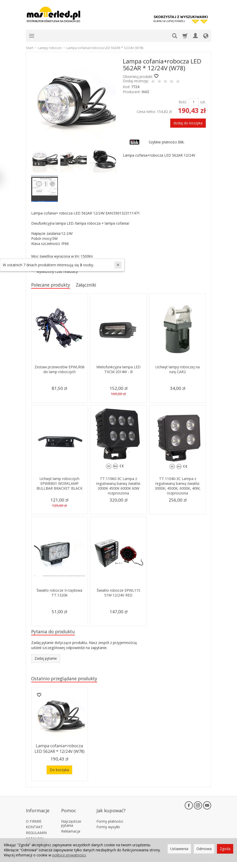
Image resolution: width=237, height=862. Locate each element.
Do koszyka (59, 770)
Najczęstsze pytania (71, 816)
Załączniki (92, 285)
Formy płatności (109, 814)
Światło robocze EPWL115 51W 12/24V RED (118, 593)
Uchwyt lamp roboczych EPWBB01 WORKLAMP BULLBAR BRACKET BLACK (59, 484)
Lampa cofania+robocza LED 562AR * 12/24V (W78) (59, 750)
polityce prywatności (69, 855)
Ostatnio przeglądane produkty (68, 680)
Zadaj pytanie (46, 659)
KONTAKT (34, 820)
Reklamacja (70, 824)
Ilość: (183, 102)
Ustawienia (179, 848)
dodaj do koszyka (188, 123)
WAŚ (145, 91)
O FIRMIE (33, 814)
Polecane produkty (53, 285)
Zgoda (225, 848)
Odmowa (204, 848)
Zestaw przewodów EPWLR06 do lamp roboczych (59, 372)
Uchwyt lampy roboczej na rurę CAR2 (177, 370)
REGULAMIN (36, 826)
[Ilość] (194, 102)
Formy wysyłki (108, 820)
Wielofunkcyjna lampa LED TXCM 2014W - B (118, 370)
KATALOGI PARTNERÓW (37, 834)
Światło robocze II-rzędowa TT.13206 (59, 593)
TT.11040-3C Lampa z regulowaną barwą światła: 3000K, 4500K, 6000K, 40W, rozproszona (178, 486)
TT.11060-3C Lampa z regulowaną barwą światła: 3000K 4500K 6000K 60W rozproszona (118, 486)
